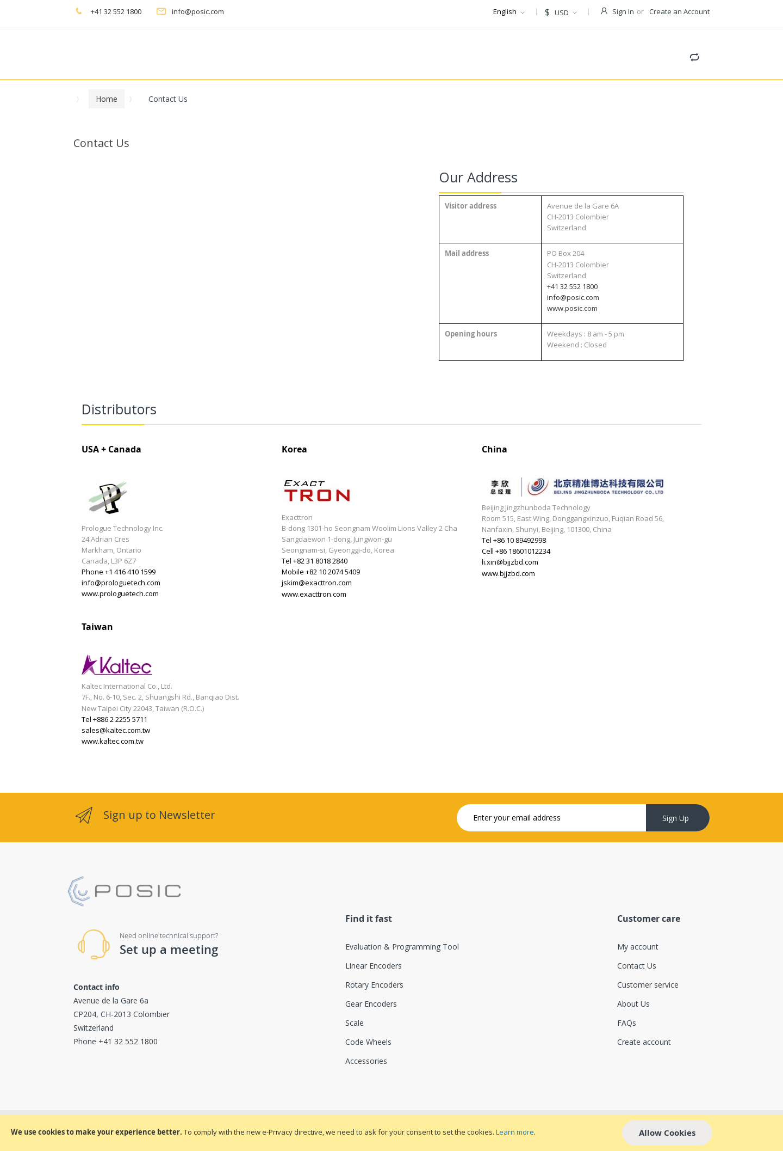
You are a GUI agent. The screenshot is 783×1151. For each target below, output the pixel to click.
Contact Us (636, 965)
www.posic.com (572, 308)
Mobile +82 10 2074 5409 (321, 572)
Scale (354, 1023)
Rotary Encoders (374, 984)
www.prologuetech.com (120, 593)
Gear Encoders (371, 1004)
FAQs (626, 1023)
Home (106, 99)
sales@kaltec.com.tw (116, 730)
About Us (633, 1004)
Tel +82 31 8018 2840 (314, 561)
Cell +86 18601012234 (516, 551)
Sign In (623, 11)
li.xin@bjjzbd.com (510, 562)
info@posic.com (198, 11)
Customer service (648, 984)
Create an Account (679, 11)
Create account (644, 1042)
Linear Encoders (373, 965)
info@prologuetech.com (121, 582)
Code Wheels (368, 1042)
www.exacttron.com (314, 594)
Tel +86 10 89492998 (514, 540)
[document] (391, 1133)
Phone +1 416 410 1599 (119, 572)
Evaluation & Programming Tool (402, 946)
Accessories (366, 1061)
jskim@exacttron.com (317, 582)
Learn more (515, 1132)
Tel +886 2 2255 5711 (114, 719)
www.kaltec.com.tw (113, 741)
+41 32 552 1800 (115, 11)
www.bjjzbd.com (508, 573)
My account (637, 946)
